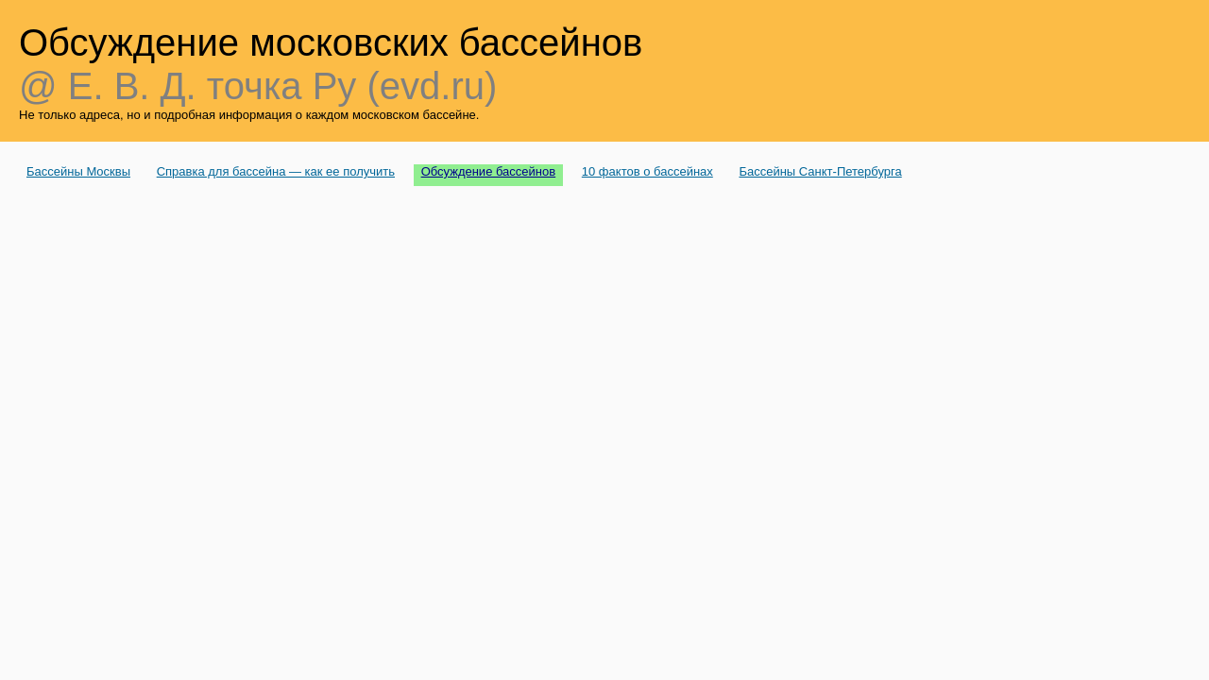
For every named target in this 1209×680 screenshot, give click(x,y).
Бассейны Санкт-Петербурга (820, 171)
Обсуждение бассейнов (488, 171)
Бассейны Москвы (78, 171)
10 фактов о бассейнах (647, 171)
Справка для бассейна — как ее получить (276, 171)
